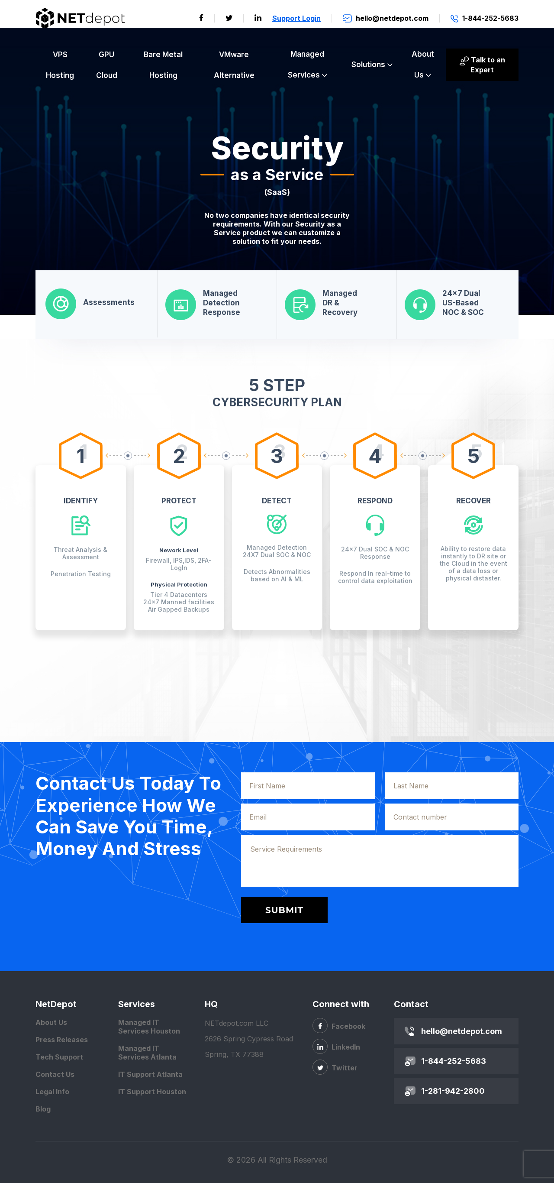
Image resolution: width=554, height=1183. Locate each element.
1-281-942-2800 (453, 1090)
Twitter (335, 1067)
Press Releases (61, 1039)
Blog (43, 1109)
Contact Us (54, 1074)
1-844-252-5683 (453, 1061)
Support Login (296, 18)
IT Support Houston (152, 1091)
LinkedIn (336, 1046)
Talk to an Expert (482, 64)
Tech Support (59, 1057)
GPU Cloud (106, 65)
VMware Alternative (234, 65)
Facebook (338, 1025)
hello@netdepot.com (461, 1031)
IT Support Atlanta (150, 1074)
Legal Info (52, 1091)
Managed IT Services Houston (149, 1026)
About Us (423, 64)
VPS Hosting (60, 65)
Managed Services (306, 64)
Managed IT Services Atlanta (147, 1052)
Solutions (368, 64)
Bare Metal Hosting (163, 65)
